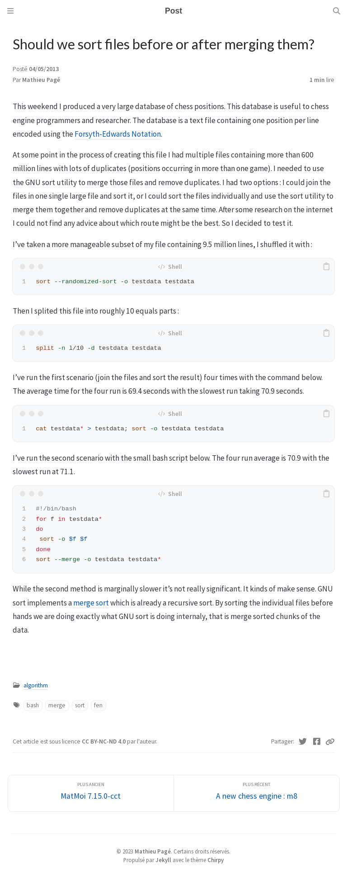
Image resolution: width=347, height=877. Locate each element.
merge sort (91, 603)
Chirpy (215, 859)
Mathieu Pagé (41, 80)
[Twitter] (303, 741)
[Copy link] (329, 741)
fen (98, 705)
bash (33, 705)
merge (57, 705)
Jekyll (163, 859)
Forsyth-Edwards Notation (118, 134)
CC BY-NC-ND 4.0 (104, 741)
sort (79, 705)
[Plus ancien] (91, 793)
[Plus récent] (257, 793)
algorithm (35, 685)
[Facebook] (317, 741)
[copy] (326, 266)
